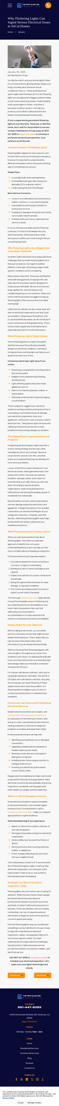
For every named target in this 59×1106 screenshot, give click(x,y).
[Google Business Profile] (27, 1079)
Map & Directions (29, 1021)
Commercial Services (29, 1053)
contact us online (39, 957)
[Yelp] (21, 1079)
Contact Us (29, 1068)
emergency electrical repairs (20, 812)
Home (29, 1043)
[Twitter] (32, 1079)
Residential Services (29, 1048)
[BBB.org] (42, 1079)
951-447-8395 (29, 1007)
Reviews (29, 1063)
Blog (30, 1058)
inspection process (29, 598)
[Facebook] (16, 1079)
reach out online (27, 134)
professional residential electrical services (27, 715)
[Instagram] (37, 1079)
